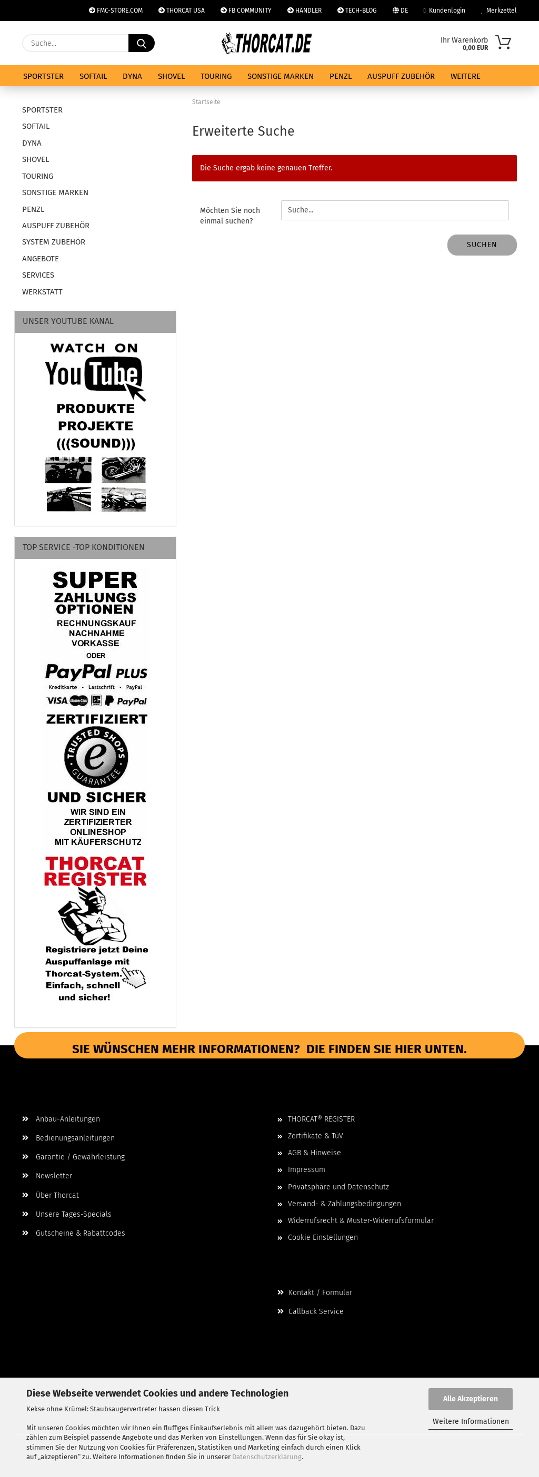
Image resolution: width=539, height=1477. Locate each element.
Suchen (482, 244)
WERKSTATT (42, 292)
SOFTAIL (93, 76)
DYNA (132, 76)
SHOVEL (171, 76)
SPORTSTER (43, 76)
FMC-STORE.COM (116, 10)
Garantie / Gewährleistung (73, 1157)
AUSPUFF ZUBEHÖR (401, 76)
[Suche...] (141, 43)
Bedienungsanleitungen (68, 1138)
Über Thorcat (50, 1195)
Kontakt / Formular (314, 1292)
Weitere (466, 76)
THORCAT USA (181, 10)
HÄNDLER (304, 10)
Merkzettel (499, 10)
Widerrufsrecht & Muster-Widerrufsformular (361, 1220)
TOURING (216, 76)
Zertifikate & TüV (315, 1136)
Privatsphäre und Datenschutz (338, 1187)
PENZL (341, 76)
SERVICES (38, 275)
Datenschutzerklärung (267, 1457)
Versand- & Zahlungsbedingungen (344, 1203)
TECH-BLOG (357, 10)
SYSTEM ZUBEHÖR (53, 242)
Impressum (306, 1169)
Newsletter (47, 1176)
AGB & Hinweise (314, 1152)
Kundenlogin (444, 10)
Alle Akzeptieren (470, 1398)
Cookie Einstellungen (323, 1237)
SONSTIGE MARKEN (280, 76)
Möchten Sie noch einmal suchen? (230, 216)
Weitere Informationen (471, 1421)
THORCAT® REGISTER (321, 1119)
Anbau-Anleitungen (61, 1119)
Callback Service (310, 1311)
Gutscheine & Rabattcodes (73, 1233)
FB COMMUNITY (246, 10)
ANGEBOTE (40, 258)
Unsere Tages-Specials (67, 1214)
